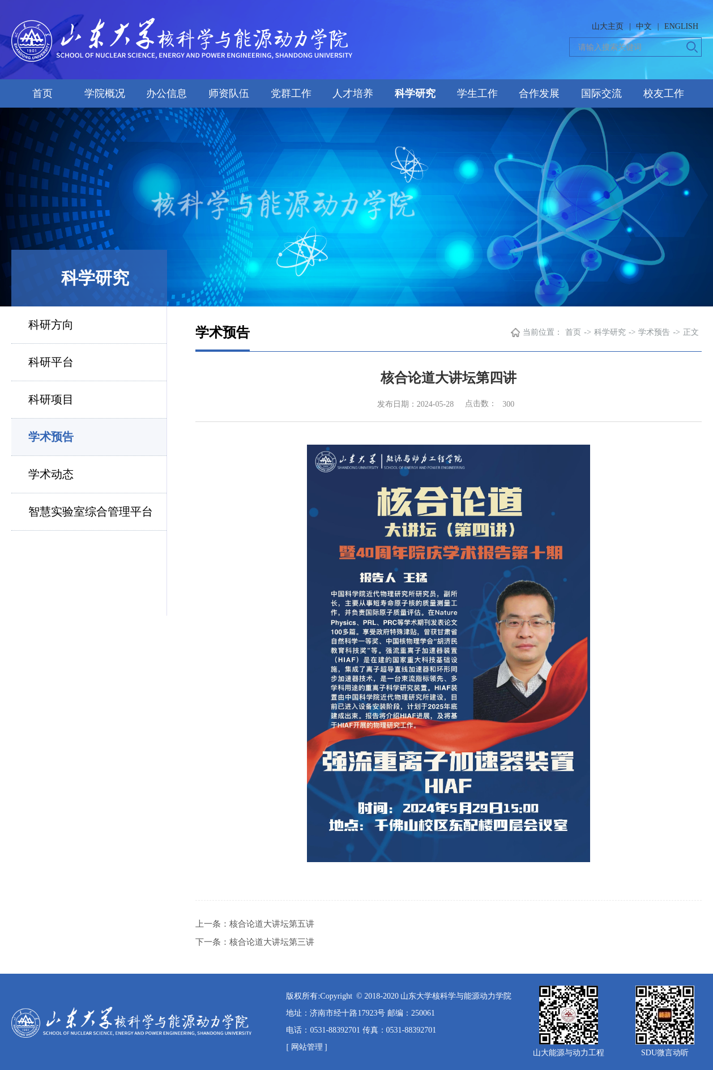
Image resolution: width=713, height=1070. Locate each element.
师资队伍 (228, 93)
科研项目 (51, 399)
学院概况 (104, 93)
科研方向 (51, 324)
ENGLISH (681, 26)
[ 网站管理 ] (306, 1047)
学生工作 (477, 93)
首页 (42, 93)
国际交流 (601, 93)
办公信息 (166, 93)
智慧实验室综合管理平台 (90, 511)
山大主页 (608, 26)
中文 (644, 26)
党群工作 (291, 93)
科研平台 (51, 362)
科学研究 (415, 93)
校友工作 (663, 93)
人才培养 (352, 93)
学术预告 (51, 436)
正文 (691, 332)
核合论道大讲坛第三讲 (271, 942)
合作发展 (539, 93)
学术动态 (51, 474)
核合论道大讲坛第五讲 (271, 923)
